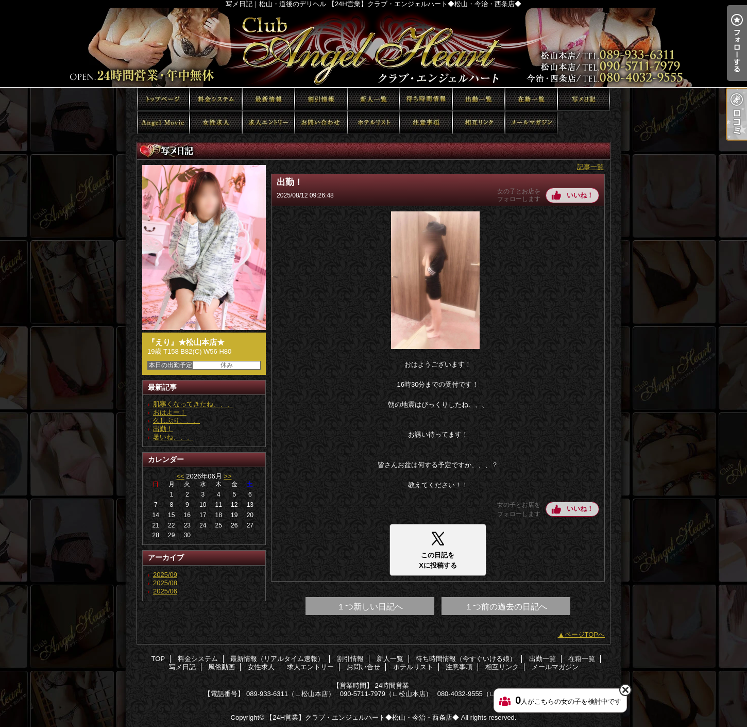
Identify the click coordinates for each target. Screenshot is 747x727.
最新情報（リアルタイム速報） (268, 99)
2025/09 (165, 575)
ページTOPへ (585, 634)
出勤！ (163, 429)
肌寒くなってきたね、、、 (193, 404)
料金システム (216, 99)
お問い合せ (321, 122)
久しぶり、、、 (176, 420)
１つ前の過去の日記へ (506, 606)
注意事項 (426, 122)
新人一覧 (373, 99)
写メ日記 (583, 99)
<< (180, 476)
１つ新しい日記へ (370, 606)
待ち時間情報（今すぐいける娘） (426, 99)
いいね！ (580, 195)
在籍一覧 (531, 99)
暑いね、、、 (173, 437)
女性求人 (216, 122)
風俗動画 (163, 122)
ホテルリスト (373, 122)
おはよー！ (169, 412)
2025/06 (165, 591)
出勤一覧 (478, 99)
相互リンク (478, 122)
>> (227, 476)
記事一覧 (590, 167)
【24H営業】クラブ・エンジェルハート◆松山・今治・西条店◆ (362, 717)
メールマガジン (531, 122)
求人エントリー (268, 122)
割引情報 (321, 99)
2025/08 (165, 583)
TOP (163, 99)
